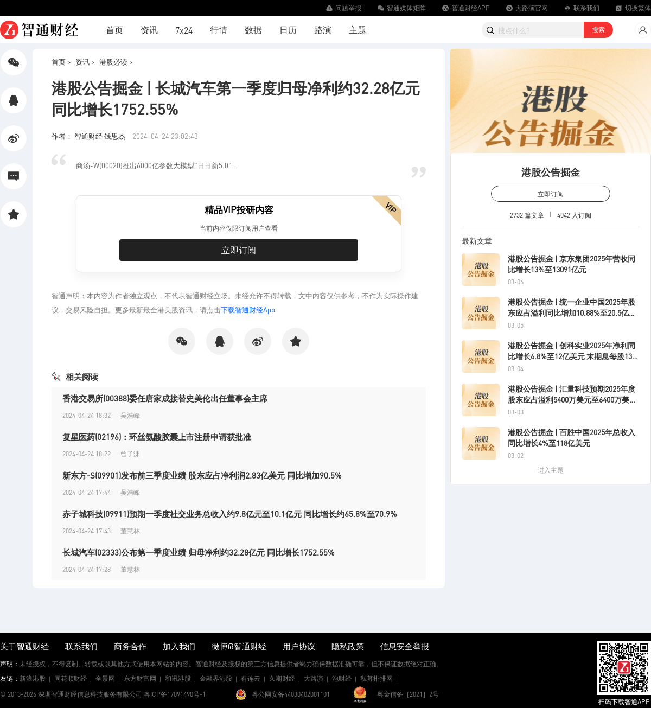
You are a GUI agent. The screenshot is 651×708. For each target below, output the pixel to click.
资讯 (149, 29)
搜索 (598, 29)
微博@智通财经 (239, 646)
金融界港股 (216, 678)
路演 (322, 29)
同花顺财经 (70, 678)
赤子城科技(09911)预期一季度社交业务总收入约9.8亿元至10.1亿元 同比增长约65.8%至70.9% (229, 513)
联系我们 (81, 646)
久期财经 (282, 678)
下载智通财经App (248, 309)
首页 (114, 29)
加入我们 (179, 646)
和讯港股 (178, 678)
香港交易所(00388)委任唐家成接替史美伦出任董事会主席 (164, 398)
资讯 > (85, 61)
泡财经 (342, 678)
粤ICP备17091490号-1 (175, 694)
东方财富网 (140, 678)
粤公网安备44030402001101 (291, 694)
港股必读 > (116, 61)
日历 (288, 29)
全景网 (105, 678)
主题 (357, 29)
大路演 (313, 678)
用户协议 (299, 646)
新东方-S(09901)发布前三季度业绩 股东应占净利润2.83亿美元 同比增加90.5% (202, 475)
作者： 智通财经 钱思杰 (89, 136)
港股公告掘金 (550, 171)
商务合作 (130, 646)
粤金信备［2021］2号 (408, 694)
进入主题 (551, 470)
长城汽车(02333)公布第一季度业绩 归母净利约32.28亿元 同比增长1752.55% (198, 552)
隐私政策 (347, 646)
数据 (253, 29)
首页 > (61, 61)
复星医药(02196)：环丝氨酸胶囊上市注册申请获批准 (156, 436)
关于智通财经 (24, 646)
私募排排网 (376, 678)
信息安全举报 (404, 646)
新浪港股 (33, 678)
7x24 (184, 30)
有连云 (250, 678)
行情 (218, 29)
